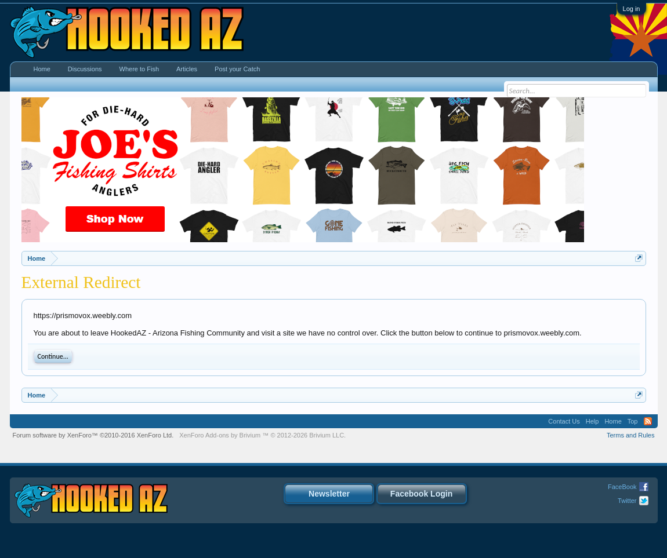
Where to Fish (139, 68)
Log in (631, 8)
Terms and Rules (631, 435)
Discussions (85, 68)
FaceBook (622, 486)
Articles (186, 68)
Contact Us (563, 421)
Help (592, 421)
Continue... (53, 356)
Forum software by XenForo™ (93, 435)
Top (633, 421)
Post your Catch (237, 68)
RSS (648, 421)
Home (42, 68)
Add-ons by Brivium (262, 435)
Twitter (627, 500)
